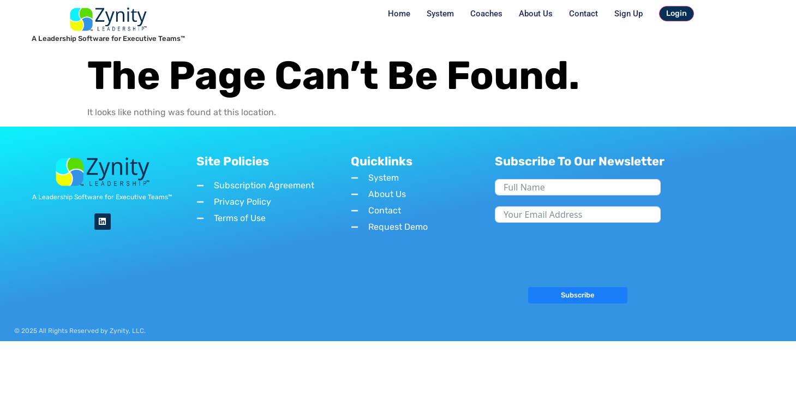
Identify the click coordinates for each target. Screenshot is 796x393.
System (440, 14)
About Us (536, 14)
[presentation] (578, 255)
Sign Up (628, 14)
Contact (583, 14)
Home (399, 14)
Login (676, 13)
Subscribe (578, 295)
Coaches (486, 14)
